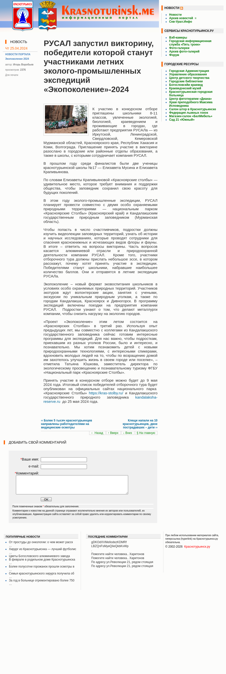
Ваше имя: (30, 459)
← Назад (97, 433)
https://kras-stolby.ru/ (106, 393)
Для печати (11, 75)
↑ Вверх (113, 433)
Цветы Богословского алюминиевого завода (39, 556)
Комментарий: (27, 473)
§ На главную (146, 433)
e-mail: (34, 466)
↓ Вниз (128, 433)
